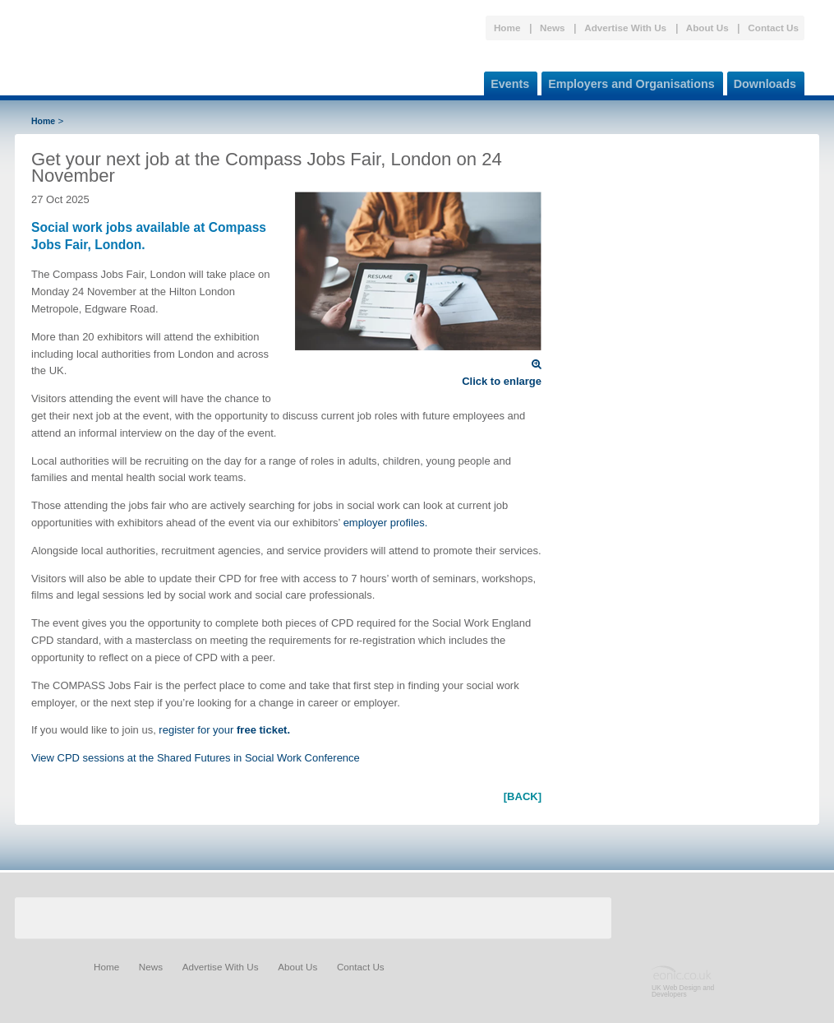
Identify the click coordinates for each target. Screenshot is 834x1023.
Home (507, 27)
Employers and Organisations (628, 81)
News (552, 27)
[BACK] (522, 796)
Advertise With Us (625, 27)
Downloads (761, 81)
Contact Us (773, 27)
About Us (707, 27)
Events (506, 81)
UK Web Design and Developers (683, 991)
